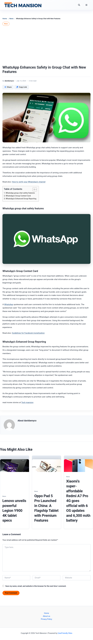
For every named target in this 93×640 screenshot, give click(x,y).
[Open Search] (79, 5)
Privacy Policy (46, 619)
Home (4, 19)
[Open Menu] (86, 5)
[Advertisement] (46, 46)
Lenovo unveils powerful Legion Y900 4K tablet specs (14, 510)
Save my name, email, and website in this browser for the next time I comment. (35, 586)
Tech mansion (27, 402)
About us (46, 616)
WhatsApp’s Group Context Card (18, 196)
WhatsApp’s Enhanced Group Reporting (21, 199)
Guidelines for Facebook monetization (28, 333)
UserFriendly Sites (65, 633)
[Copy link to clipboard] (21, 87)
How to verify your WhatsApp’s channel (28, 182)
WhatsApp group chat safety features (20, 193)
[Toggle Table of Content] (33, 189)
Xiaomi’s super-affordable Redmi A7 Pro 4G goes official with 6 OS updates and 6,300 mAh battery (78, 500)
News (11, 19)
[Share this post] (8, 87)
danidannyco (9, 81)
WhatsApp (8, 304)
